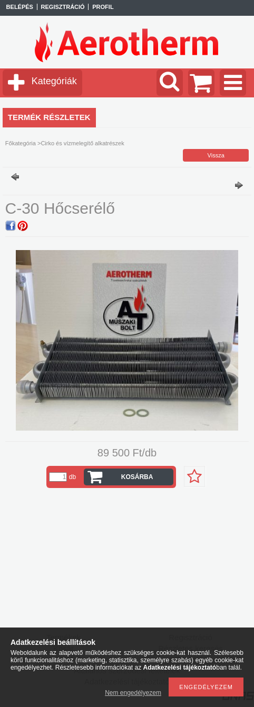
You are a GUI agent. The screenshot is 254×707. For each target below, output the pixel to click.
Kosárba (137, 477)
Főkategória (20, 143)
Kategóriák (54, 81)
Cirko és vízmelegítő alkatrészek (82, 143)
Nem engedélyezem (133, 692)
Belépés (19, 7)
